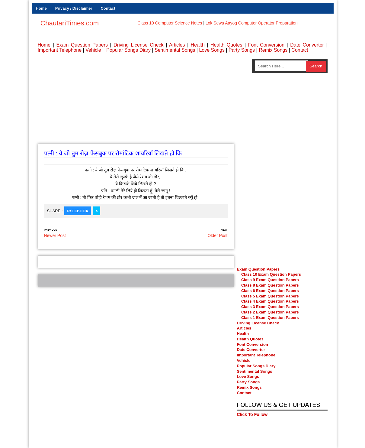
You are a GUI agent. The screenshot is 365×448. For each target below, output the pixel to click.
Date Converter (307, 44)
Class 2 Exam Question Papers (270, 312)
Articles (177, 44)
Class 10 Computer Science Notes (169, 23)
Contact (108, 8)
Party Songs (242, 50)
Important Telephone (60, 50)
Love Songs (212, 50)
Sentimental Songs (175, 50)
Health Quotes (226, 44)
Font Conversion (266, 44)
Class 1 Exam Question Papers (270, 317)
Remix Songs (273, 50)
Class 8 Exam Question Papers (270, 285)
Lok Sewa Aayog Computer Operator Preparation (252, 23)
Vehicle (93, 50)
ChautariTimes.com (69, 23)
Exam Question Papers (82, 44)
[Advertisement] (136, 101)
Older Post (217, 235)
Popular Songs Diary (128, 50)
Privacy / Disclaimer (73, 8)
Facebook (77, 211)
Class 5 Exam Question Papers (270, 296)
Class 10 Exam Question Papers (271, 274)
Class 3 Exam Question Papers (270, 306)
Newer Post (55, 235)
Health (198, 44)
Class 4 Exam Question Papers (270, 301)
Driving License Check (138, 44)
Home (41, 8)
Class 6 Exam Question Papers (270, 290)
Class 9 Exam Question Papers (270, 280)
